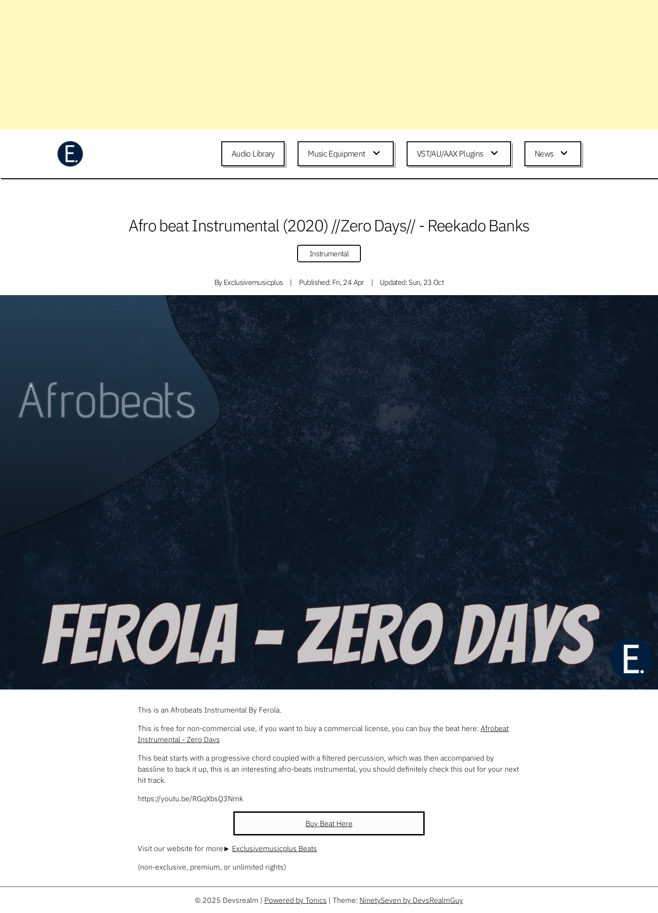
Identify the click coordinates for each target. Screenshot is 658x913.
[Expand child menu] (378, 154)
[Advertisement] (277, 64)
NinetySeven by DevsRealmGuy (411, 900)
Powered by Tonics (295, 900)
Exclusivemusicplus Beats (274, 848)
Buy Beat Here (329, 823)
